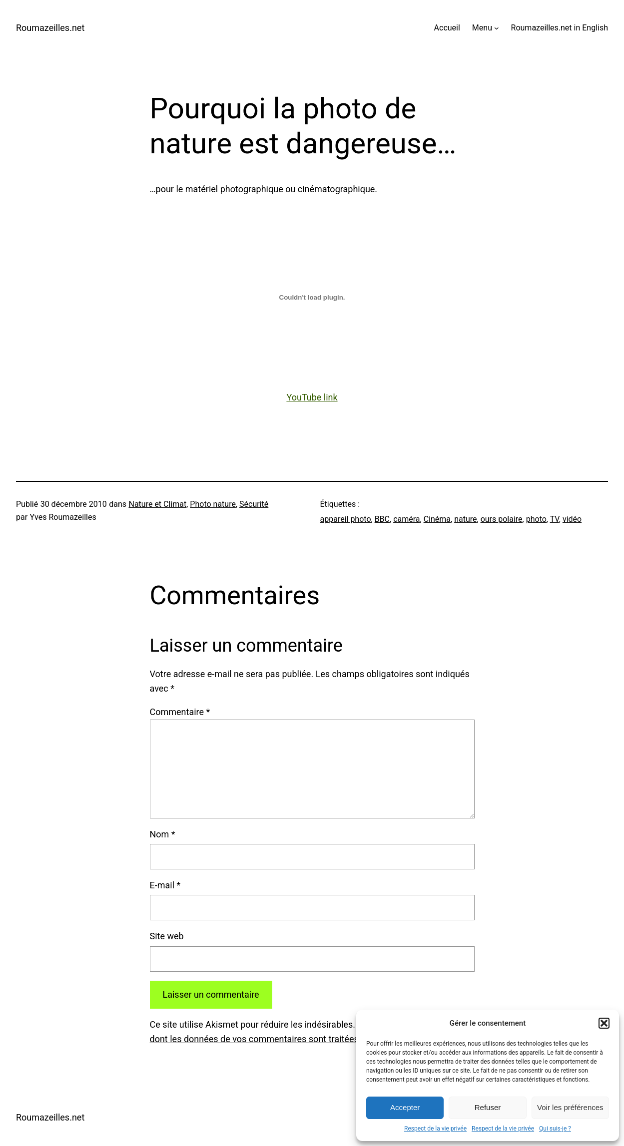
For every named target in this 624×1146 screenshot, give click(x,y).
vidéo (572, 519)
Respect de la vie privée (435, 1128)
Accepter (405, 1107)
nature (465, 519)
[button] (604, 1023)
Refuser (488, 1107)
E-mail (165, 885)
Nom (162, 834)
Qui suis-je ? (555, 1128)
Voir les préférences (570, 1107)
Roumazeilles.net (50, 27)
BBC (382, 519)
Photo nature (213, 504)
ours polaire (502, 519)
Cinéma (437, 519)
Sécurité (253, 504)
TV (554, 519)
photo (536, 519)
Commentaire (180, 712)
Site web (167, 936)
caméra (406, 519)
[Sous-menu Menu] (496, 27)
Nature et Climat (157, 504)
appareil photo (345, 519)
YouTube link (311, 397)
